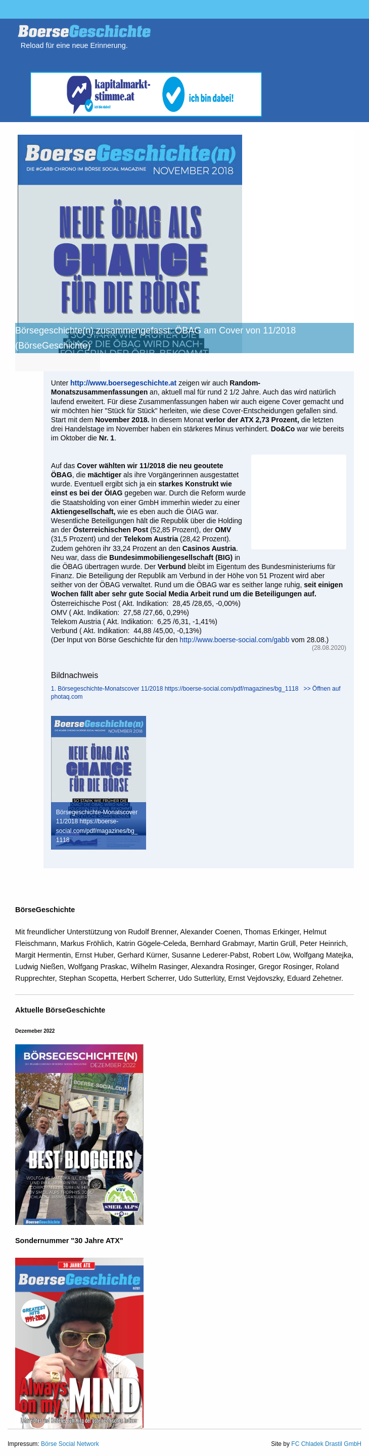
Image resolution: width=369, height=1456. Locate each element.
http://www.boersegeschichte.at (123, 383)
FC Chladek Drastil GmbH (326, 1443)
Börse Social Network (70, 1443)
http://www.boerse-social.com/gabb (234, 640)
